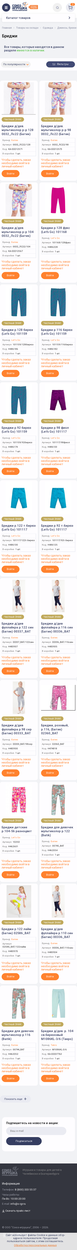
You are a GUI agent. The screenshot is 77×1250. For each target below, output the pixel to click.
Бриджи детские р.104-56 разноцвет (17, 829)
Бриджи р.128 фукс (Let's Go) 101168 (55, 230)
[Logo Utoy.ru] (25, 6)
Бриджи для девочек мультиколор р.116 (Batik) (18, 1035)
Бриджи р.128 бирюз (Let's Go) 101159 (17, 332)
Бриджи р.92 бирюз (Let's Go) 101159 (16, 430)
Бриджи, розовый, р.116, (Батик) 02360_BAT (55, 729)
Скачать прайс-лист (16, 1210)
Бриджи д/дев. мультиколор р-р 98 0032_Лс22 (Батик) (56, 130)
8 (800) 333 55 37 (25, 1189)
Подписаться (24, 1141)
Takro (54, 1045)
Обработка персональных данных (35, 1245)
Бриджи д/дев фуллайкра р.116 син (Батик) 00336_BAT (57, 627)
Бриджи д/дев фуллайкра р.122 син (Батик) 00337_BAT (17, 627)
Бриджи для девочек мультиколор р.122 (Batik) (57, 831)
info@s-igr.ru (18, 1204)
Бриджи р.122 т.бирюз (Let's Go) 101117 (19, 528)
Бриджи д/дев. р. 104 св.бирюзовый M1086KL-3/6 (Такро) (57, 1035)
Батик (14, 140)
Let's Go (55, 238)
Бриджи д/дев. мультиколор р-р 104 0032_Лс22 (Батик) (18, 232)
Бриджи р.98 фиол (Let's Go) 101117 (55, 430)
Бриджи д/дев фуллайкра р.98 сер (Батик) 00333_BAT (17, 729)
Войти (10, 173)
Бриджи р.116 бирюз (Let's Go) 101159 (56, 332)
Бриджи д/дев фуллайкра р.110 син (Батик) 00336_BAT (57, 933)
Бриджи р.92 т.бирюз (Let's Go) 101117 (57, 528)
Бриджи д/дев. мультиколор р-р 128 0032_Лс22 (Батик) (17, 130)
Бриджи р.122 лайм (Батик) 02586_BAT (16, 931)
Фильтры (61, 64)
